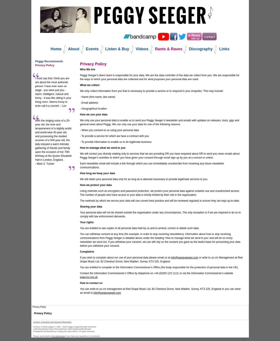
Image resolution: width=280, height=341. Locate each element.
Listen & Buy (117, 49)
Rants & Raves (168, 49)
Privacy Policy (43, 313)
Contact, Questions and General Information (52, 322)
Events (92, 49)
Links (224, 49)
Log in (245, 339)
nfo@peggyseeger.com (184, 257)
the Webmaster (58, 336)
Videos (142, 49)
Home (56, 49)
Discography (201, 49)
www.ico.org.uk (89, 277)
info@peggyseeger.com (107, 292)
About (73, 49)
